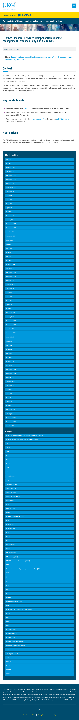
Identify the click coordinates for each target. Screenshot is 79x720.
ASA (7, 452)
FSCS (17, 49)
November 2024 (11, 228)
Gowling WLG (10, 549)
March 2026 (9, 163)
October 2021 (10, 377)
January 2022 (10, 365)
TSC (7, 658)
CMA (7, 480)
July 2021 (9, 389)
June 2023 (9, 296)
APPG (8, 448)
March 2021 (9, 405)
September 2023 (11, 284)
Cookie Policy (52, 715)
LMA (7, 605)
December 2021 (11, 369)
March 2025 (9, 212)
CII (7, 472)
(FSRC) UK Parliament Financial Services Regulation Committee (24, 435)
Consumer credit (11, 492)
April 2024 (9, 256)
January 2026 (10, 171)
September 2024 (11, 236)
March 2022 (9, 357)
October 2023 (10, 280)
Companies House (11, 484)
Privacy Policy (42, 715)
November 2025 (11, 179)
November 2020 (11, 422)
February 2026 (10, 167)
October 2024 (10, 232)
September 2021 (11, 381)
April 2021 (9, 401)
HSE (7, 573)
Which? (8, 670)
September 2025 (11, 187)
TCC (7, 649)
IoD (7, 581)
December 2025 (11, 175)
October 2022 (10, 329)
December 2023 (11, 272)
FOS (7, 532)
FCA (14, 49)
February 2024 (10, 264)
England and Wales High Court (15, 516)
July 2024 (9, 244)
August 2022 (10, 337)
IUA (7, 585)
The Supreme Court (12, 654)
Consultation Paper (12, 488)
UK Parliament (10, 662)
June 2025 (9, 199)
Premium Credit (10, 637)
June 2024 (9, 248)
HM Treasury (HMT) (12, 557)
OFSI (7, 621)
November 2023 (11, 276)
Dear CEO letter (10, 508)
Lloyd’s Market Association (14, 601)
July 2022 (9, 341)
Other (8, 625)
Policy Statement (11, 629)
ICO (7, 577)
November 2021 (11, 373)
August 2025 (10, 191)
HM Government (11, 553)
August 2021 (10, 385)
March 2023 (9, 309)
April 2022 (9, 353)
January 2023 (10, 317)
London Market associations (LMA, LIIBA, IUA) (20, 609)
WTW (8, 674)
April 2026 (9, 159)
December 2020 (11, 418)
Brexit (8, 464)
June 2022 (9, 345)
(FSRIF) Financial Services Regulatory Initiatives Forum (22, 439)
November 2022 (11, 325)
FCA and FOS (10, 524)
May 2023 (9, 300)
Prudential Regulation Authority (15, 645)
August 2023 (10, 288)
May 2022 (9, 349)
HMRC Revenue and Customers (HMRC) (18, 561)
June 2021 (9, 393)
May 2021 (9, 397)
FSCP (7, 536)
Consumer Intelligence (13, 496)
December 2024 (11, 224)
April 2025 (9, 208)
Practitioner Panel (11, 633)
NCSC (8, 617)
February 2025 (10, 216)
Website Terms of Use (29, 715)
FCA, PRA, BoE (10, 528)
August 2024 (10, 240)
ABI (7, 443)
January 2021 (10, 414)
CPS (7, 504)
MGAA (8, 613)
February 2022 (10, 361)
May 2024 (9, 252)
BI (7, 456)
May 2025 (9, 203)
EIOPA (8, 512)
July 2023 (9, 292)
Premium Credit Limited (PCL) (15, 641)
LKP (7, 593)
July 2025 (9, 195)
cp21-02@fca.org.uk (63, 119)
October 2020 (10, 426)
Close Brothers (10, 476)
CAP (7, 468)
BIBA (7, 460)
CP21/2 (26, 108)
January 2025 (10, 220)
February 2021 (10, 409)
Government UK (11, 544)
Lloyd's (8, 597)
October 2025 (10, 183)
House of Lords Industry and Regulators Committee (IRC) (23, 569)
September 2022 (11, 333)
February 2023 (10, 313)
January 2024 (10, 268)
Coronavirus (9, 500)
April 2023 (9, 304)
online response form (38, 119)
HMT (7, 565)
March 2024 (9, 260)
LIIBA (7, 589)
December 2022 (11, 321)
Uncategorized (10, 666)
